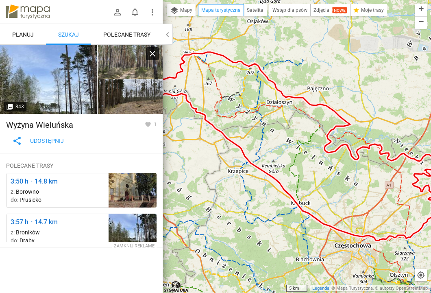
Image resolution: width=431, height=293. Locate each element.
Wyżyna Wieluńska (39, 125)
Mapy (181, 10)
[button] (421, 10)
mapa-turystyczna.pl (27, 12)
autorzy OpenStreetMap (404, 288)
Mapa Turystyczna (354, 288)
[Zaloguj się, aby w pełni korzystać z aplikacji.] (148, 124)
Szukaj (68, 34)
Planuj (23, 34)
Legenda (320, 288)
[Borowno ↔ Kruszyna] (133, 190)
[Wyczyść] (152, 53)
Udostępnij (38, 141)
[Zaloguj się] (117, 12)
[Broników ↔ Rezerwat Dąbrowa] (49, 79)
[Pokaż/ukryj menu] (152, 12)
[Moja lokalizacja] (421, 275)
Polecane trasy (126, 34)
